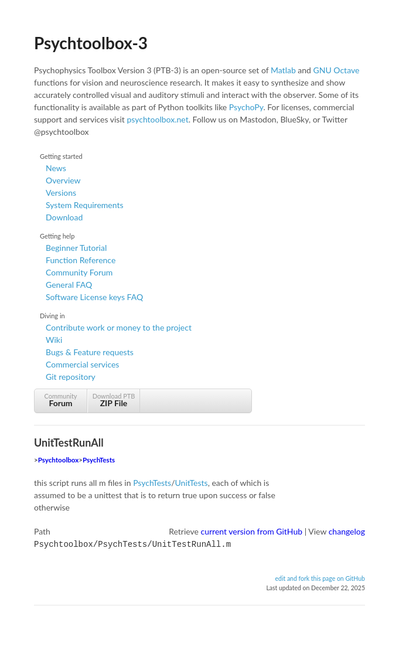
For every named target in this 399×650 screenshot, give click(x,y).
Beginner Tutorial (76, 248)
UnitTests (191, 483)
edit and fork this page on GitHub (320, 577)
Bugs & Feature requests (90, 352)
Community (61, 400)
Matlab (283, 70)
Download (64, 217)
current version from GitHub (252, 531)
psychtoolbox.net (157, 119)
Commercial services (82, 364)
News (56, 168)
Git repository (71, 377)
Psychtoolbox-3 (91, 43)
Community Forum (79, 272)
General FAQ (69, 285)
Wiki (54, 340)
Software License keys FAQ (94, 297)
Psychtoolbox (58, 460)
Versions (61, 193)
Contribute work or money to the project (119, 327)
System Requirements (84, 205)
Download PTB (113, 400)
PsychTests (99, 460)
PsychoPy (246, 107)
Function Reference (80, 260)
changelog (347, 531)
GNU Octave (336, 70)
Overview (63, 180)
